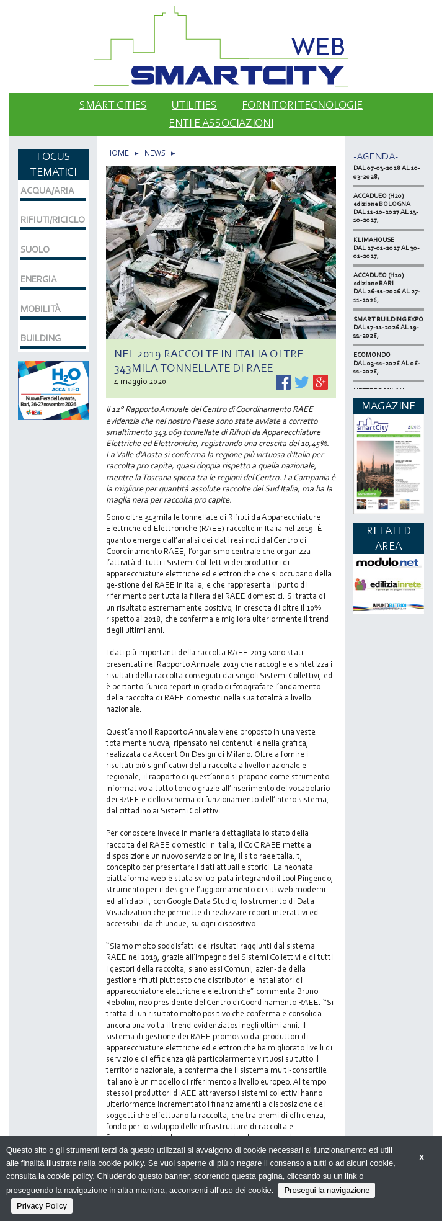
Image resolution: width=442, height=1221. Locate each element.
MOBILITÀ (40, 309)
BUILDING (40, 338)
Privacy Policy (42, 1205)
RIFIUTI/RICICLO (52, 219)
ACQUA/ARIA (47, 190)
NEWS (155, 153)
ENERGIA (38, 279)
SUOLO (35, 249)
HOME (117, 153)
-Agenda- (375, 156)
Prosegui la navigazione (326, 1190)
